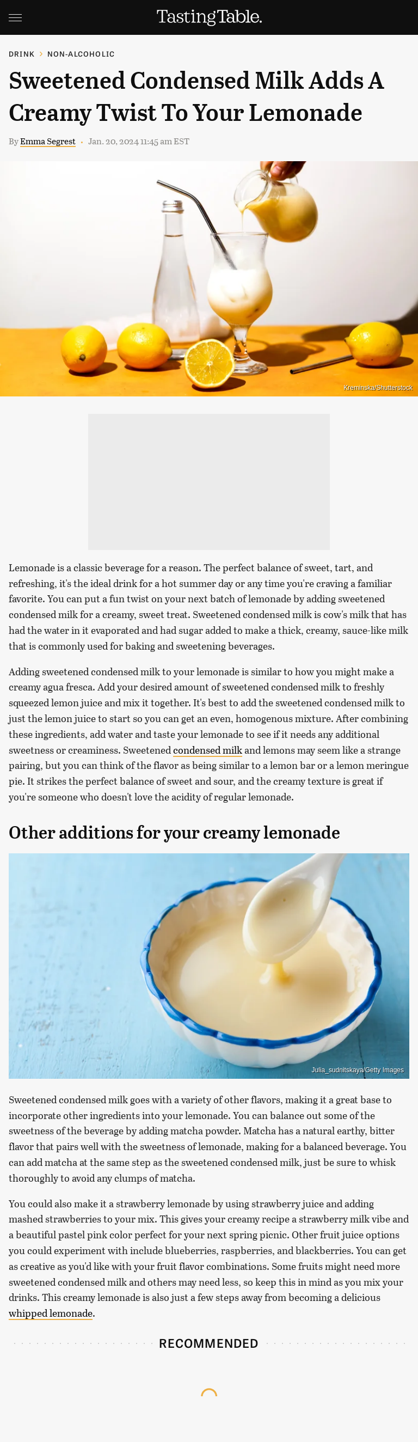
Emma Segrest (48, 141)
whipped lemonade (51, 1313)
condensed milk (207, 750)
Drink (22, 53)
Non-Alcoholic (81, 53)
